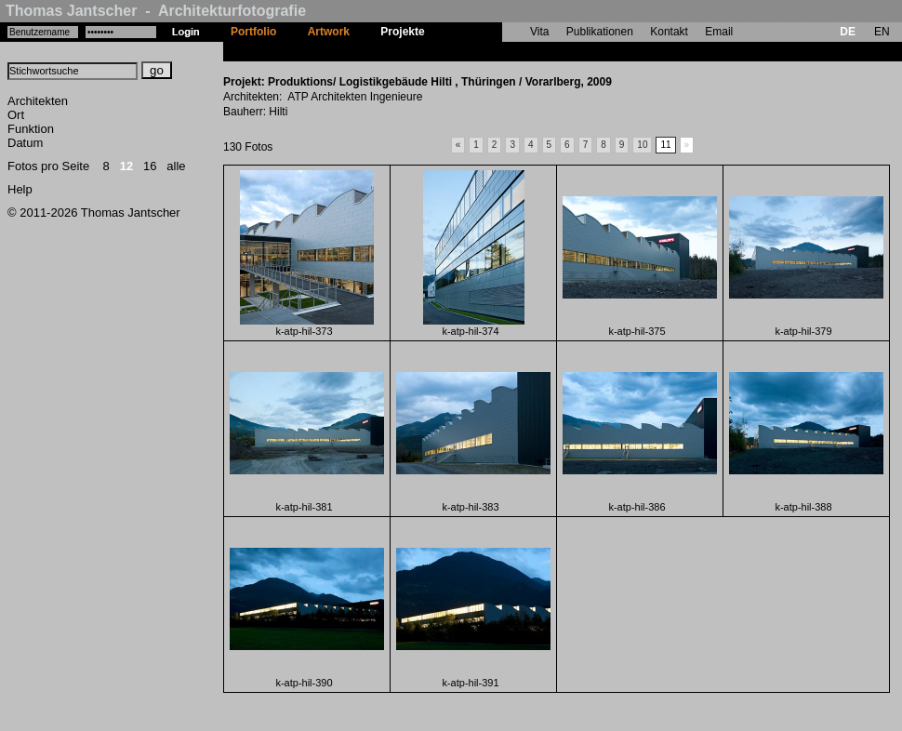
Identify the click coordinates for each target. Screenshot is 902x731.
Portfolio (253, 31)
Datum (25, 143)
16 (149, 166)
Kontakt (669, 31)
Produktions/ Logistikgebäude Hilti (532, 51)
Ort (15, 115)
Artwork (329, 31)
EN (882, 31)
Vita (539, 31)
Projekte (402, 31)
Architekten (37, 101)
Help (20, 189)
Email (719, 31)
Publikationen (599, 31)
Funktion (30, 129)
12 (126, 166)
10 (642, 145)
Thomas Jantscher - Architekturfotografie (156, 11)
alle (175, 166)
